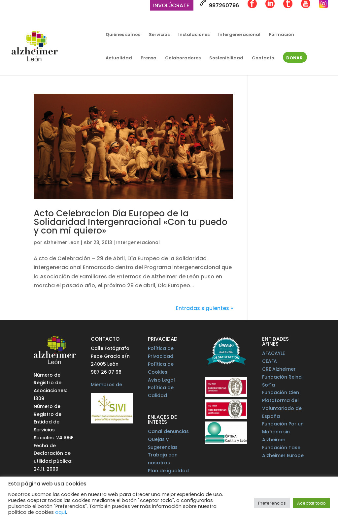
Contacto (263, 58)
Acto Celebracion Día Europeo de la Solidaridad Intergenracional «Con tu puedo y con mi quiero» (130, 221)
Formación (281, 35)
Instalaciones (194, 35)
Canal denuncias (168, 431)
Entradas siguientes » (204, 308)
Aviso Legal (161, 380)
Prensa (148, 58)
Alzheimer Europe (283, 455)
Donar (294, 58)
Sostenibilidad (226, 58)
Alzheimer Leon (62, 242)
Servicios (159, 35)
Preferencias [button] (272, 503)
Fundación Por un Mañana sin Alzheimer (283, 431)
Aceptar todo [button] (311, 503)
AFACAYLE (273, 353)
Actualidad (119, 58)
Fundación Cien (280, 392)
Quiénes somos (123, 35)
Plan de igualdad (168, 470)
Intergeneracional (239, 35)
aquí (60, 512)
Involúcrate (171, 6)
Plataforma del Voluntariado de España (282, 408)
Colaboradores (183, 58)
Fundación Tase (281, 447)
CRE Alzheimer (279, 369)
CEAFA (269, 361)
